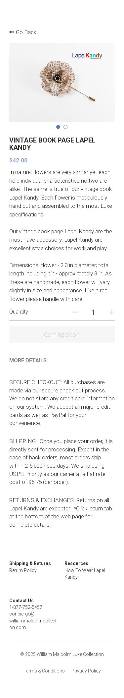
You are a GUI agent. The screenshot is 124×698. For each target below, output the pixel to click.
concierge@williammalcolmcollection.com (33, 620)
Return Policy (23, 570)
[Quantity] (93, 312)
